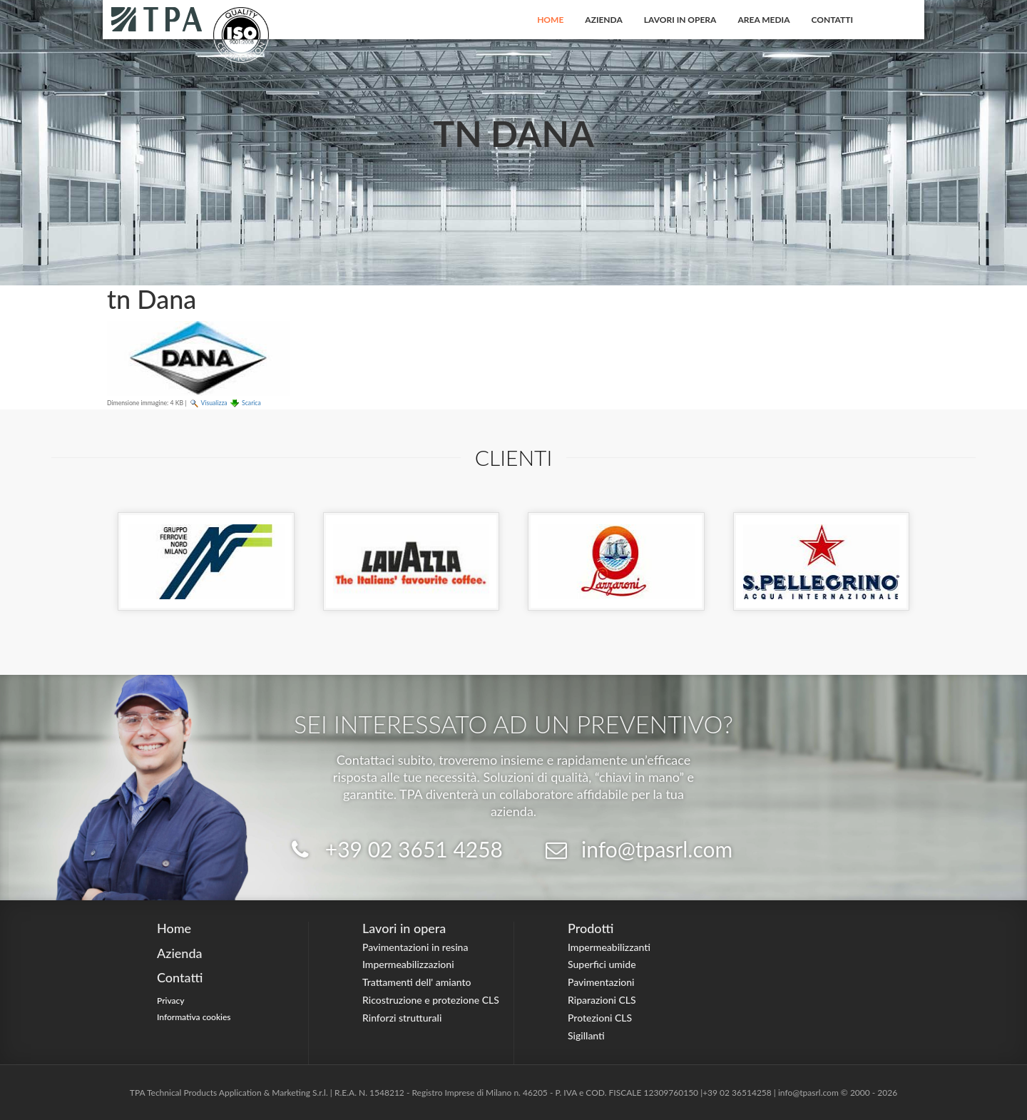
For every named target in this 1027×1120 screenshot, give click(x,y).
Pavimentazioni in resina (415, 947)
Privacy (171, 1000)
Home (550, 19)
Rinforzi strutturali (401, 1018)
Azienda (604, 19)
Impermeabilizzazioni (408, 964)
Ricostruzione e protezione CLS (430, 1000)
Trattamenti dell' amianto (416, 982)
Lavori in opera (680, 19)
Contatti (833, 19)
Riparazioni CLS (602, 1000)
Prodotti (590, 928)
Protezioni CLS (600, 1018)
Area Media (763, 19)
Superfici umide (602, 964)
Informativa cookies (194, 1017)
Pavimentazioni (601, 982)
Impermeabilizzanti (609, 947)
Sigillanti (586, 1035)
